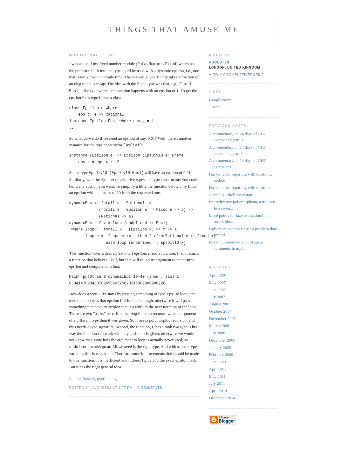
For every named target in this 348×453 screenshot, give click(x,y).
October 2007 (220, 311)
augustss (219, 62)
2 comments (150, 386)
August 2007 (219, 304)
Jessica (215, 106)
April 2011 (218, 369)
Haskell (88, 376)
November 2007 (222, 318)
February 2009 (221, 354)
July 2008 (217, 332)
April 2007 (218, 275)
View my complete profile (236, 75)
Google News (220, 99)
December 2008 (222, 340)
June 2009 (217, 361)
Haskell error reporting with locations (240, 187)
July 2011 (217, 383)
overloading (107, 376)
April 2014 (218, 390)
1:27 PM (126, 386)
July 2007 (217, 296)
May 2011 (217, 376)
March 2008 (219, 325)
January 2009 (220, 347)
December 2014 (222, 398)
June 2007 (217, 289)
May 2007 (217, 282)
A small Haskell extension (230, 194)
